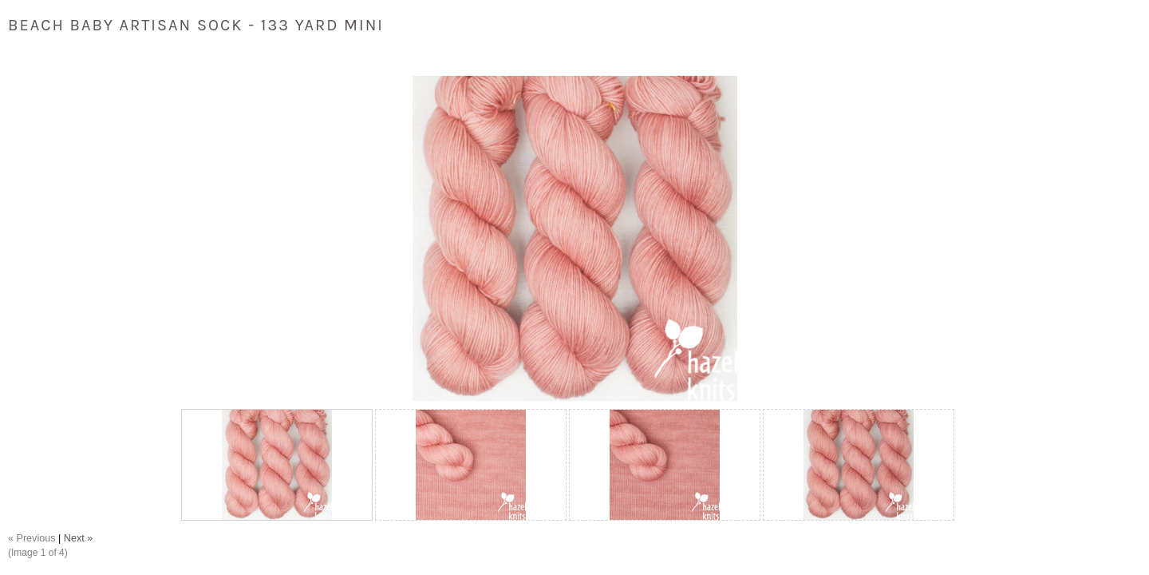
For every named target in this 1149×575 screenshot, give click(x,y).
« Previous (32, 538)
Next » (78, 538)
